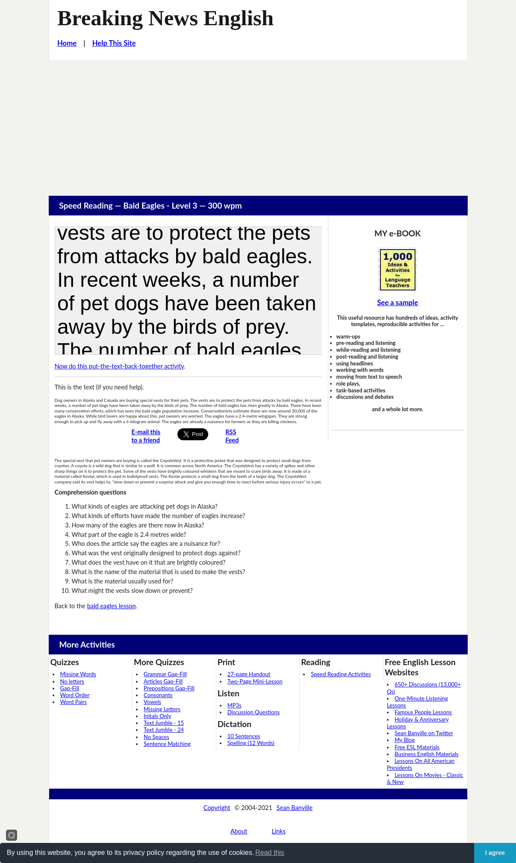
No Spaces (156, 736)
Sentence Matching (167, 743)
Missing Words (78, 674)
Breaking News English (165, 18)
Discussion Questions (253, 712)
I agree (495, 852)
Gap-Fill (70, 688)
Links (278, 831)
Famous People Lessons (423, 712)
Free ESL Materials (417, 747)
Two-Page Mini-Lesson (255, 681)
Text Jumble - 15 (164, 722)
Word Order (75, 695)
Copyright (216, 807)
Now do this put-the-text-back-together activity (119, 366)
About (238, 831)
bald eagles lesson (111, 606)
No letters (72, 681)
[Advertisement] (258, 124)
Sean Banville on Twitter (424, 733)
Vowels (152, 701)
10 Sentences (243, 736)
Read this (269, 852)
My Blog (405, 739)
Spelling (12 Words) (250, 742)
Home (67, 43)
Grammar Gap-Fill (165, 674)
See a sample (397, 302)
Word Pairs (73, 701)
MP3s (234, 705)
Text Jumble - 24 (164, 729)
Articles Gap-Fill (163, 681)
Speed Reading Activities (341, 674)
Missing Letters (162, 709)
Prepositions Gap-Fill (169, 688)
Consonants (158, 695)
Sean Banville (295, 807)
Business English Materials (426, 754)
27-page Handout (249, 674)
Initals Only (157, 716)
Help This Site (114, 43)
